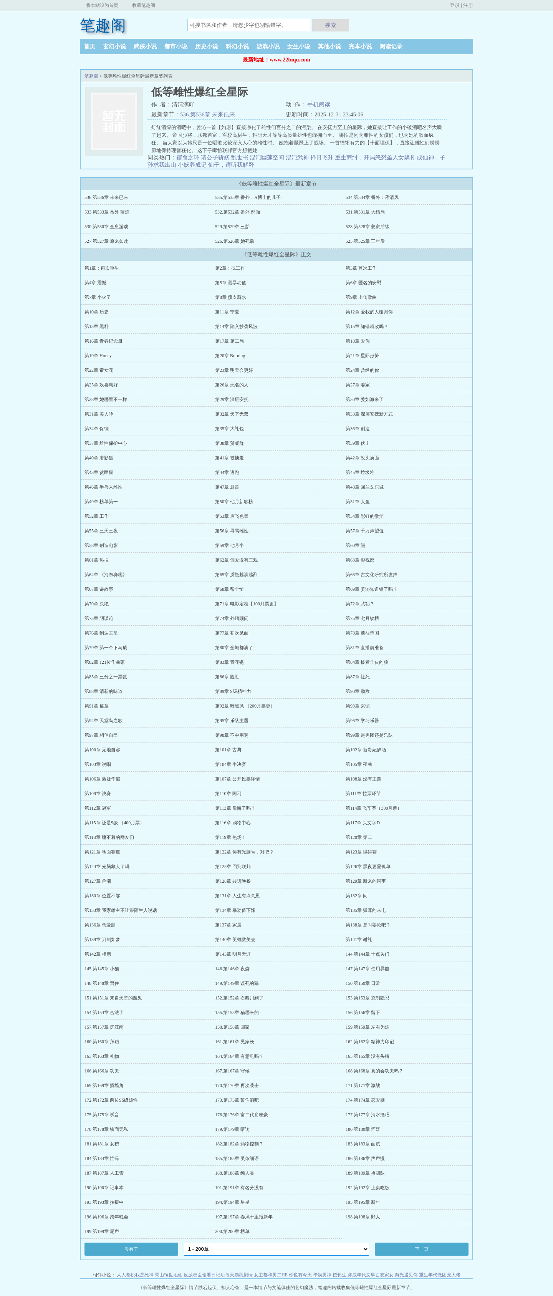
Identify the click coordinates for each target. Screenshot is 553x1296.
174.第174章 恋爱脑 (365, 1100)
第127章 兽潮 (97, 881)
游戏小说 (268, 46)
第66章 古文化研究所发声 (371, 574)
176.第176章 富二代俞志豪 (241, 1114)
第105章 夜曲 (359, 764)
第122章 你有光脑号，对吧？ (244, 852)
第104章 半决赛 (230, 764)
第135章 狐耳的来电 (366, 910)
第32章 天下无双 (231, 414)
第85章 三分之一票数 (105, 676)
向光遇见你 (406, 1275)
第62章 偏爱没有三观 (236, 560)
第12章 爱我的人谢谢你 (369, 312)
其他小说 (329, 46)
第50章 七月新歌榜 (234, 501)
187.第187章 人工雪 (104, 1173)
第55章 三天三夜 (101, 531)
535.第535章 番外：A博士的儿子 (248, 197)
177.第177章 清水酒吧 (367, 1114)
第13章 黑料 (96, 326)
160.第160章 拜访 (101, 1041)
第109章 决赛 (97, 793)
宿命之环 (187, 157)
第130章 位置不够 (102, 895)
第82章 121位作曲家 (104, 662)
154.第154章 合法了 (104, 1012)
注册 (468, 5)
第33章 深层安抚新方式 (369, 414)
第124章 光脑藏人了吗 (106, 866)
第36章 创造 (358, 428)
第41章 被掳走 (229, 458)
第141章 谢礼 (359, 939)
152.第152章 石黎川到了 (239, 998)
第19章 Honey (98, 355)
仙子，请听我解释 (231, 165)
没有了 (131, 1249)
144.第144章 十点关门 (367, 954)
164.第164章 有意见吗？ (239, 1056)
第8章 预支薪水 (230, 297)
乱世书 (239, 157)
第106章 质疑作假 (102, 779)
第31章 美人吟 (98, 414)
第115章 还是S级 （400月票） (114, 822)
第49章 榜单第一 (101, 501)
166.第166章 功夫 (101, 1071)
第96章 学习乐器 (362, 720)
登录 (455, 5)
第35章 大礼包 (229, 428)
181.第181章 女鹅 (101, 1144)
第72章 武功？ (360, 604)
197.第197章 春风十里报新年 (244, 1217)
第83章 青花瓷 (229, 662)
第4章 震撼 (95, 282)
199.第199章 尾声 (101, 1231)
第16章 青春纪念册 (103, 341)
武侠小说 (145, 46)
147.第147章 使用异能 (367, 968)
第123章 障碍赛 (361, 852)
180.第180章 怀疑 (363, 1129)
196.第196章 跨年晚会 (106, 1217)
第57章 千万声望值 (365, 531)
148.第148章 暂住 (101, 983)
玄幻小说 (114, 46)
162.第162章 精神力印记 (370, 1041)
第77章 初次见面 (231, 633)
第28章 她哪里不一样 (105, 399)
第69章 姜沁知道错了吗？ (371, 589)
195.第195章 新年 (363, 1202)
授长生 (339, 1275)
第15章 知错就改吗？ (367, 326)
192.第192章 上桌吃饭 (367, 1187)
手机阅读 (318, 104)
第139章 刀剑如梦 (102, 939)
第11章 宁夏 (227, 312)
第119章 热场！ (230, 837)
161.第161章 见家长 (234, 1041)
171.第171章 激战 (363, 1085)
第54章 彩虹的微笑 (365, 516)
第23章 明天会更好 (234, 370)
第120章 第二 (359, 837)
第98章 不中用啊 (231, 735)
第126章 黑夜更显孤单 (368, 866)
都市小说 (175, 46)
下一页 (422, 1249)
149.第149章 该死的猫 (237, 983)
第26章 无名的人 (231, 385)
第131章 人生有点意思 (237, 895)
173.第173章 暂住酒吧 (237, 1100)
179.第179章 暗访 (232, 1129)
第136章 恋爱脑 (100, 925)
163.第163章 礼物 (101, 1056)
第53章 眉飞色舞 (231, 516)
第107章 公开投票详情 (237, 779)
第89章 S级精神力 (233, 691)
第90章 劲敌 (358, 691)
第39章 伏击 (358, 443)
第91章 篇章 (96, 706)
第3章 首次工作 (361, 268)
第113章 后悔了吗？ (235, 808)
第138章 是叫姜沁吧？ (368, 925)
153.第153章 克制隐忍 (367, 998)
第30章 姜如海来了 (365, 399)
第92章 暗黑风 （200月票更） (245, 706)
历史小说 (206, 46)
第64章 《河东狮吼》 (105, 574)
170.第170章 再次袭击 (237, 1085)
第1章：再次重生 (101, 268)
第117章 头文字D (363, 822)
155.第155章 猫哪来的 (237, 1012)
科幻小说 (237, 46)
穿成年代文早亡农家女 (371, 1275)
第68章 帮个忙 (229, 589)
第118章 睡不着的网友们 (109, 837)
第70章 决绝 (96, 604)
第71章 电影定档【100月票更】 (246, 604)
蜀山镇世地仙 (168, 1275)
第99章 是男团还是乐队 (369, 735)
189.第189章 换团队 (365, 1173)
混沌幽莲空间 (267, 157)
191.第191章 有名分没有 (239, 1187)
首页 (89, 46)
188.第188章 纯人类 (234, 1173)
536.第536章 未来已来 (207, 114)
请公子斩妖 (215, 157)
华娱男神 (322, 1275)
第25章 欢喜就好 (101, 385)
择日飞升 (321, 157)
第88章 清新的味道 (103, 691)
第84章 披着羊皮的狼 (367, 662)
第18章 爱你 (358, 341)
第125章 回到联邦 (233, 866)
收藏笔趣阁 (143, 5)
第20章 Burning (230, 355)
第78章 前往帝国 (362, 633)
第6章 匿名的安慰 (363, 282)
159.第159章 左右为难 (367, 1027)
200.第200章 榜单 (232, 1231)
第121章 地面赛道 (102, 852)
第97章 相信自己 (101, 735)
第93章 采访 (358, 706)
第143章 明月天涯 (233, 954)
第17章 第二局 (229, 341)
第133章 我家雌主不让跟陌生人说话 (120, 910)
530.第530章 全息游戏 (106, 226)
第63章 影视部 (360, 560)
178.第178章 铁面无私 (106, 1129)
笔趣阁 (103, 25)
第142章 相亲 (97, 954)
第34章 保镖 (96, 428)
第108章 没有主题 (363, 779)
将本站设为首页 (102, 5)
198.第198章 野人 (363, 1217)
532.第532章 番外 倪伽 (237, 212)
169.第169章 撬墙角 (104, 1085)
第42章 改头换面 (362, 458)
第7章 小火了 (97, 297)
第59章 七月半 (229, 545)
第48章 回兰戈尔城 (365, 487)
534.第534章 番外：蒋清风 (372, 197)
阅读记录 (390, 46)
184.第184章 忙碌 (101, 1158)
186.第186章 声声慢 (365, 1158)
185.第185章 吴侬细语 (237, 1158)
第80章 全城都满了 (234, 647)
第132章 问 (357, 895)
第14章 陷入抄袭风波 (236, 326)
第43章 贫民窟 (98, 472)
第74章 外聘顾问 (231, 618)
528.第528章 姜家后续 (367, 226)
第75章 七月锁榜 (362, 618)
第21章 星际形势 (362, 355)
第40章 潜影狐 (98, 458)
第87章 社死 (358, 676)
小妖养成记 (192, 165)
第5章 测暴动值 (230, 282)
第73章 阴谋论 (98, 618)
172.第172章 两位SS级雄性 (111, 1100)
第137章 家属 (228, 925)
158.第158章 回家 (232, 1027)
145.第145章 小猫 (101, 968)
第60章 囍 (355, 545)
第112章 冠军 (97, 808)
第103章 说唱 (97, 764)
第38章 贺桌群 (229, 443)
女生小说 (298, 46)
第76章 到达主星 (101, 633)
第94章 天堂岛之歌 (103, 720)
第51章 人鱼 (358, 501)
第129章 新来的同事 (366, 881)
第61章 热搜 (96, 560)
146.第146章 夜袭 (232, 968)
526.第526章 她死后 (234, 241)
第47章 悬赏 (227, 487)
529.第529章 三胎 (232, 226)
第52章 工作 (96, 516)
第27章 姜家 (358, 385)
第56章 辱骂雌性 (231, 531)
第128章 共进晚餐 (233, 881)
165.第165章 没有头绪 (367, 1056)
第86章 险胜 (227, 676)
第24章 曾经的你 (362, 370)
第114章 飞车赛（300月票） (374, 808)
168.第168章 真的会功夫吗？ (374, 1071)
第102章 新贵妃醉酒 (366, 749)
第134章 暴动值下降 (235, 910)
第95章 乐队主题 (231, 720)
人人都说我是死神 (135, 1275)
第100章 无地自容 (102, 749)
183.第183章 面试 (363, 1144)
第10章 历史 (96, 312)
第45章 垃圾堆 (360, 472)
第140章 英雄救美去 (235, 939)
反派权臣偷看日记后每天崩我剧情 (218, 1275)
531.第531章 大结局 (365, 212)
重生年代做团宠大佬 (439, 1275)
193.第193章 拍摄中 (104, 1202)
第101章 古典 (228, 749)
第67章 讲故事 (98, 589)
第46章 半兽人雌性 (103, 487)
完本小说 (360, 46)
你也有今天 (300, 1275)
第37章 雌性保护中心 (105, 443)
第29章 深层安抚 (231, 399)
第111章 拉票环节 (363, 793)
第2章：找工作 (230, 268)
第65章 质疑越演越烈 (236, 574)
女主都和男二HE (271, 1275)
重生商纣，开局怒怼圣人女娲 (372, 157)
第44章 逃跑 (227, 472)
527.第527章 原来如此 (106, 241)
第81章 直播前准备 (365, 647)
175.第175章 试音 (101, 1114)
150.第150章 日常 (363, 983)
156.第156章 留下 (363, 1012)
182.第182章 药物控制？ (239, 1144)
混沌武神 (297, 157)
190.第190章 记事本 (104, 1187)
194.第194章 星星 (232, 1202)
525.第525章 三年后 (365, 241)
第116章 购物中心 (233, 822)
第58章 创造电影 (101, 545)
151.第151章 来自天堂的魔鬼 (113, 998)
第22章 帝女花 (98, 370)
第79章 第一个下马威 (105, 647)
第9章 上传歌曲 (361, 297)
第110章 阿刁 (228, 793)
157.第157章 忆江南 (104, 1027)
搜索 (330, 25)
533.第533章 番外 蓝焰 (106, 212)
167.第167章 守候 (232, 1071)
